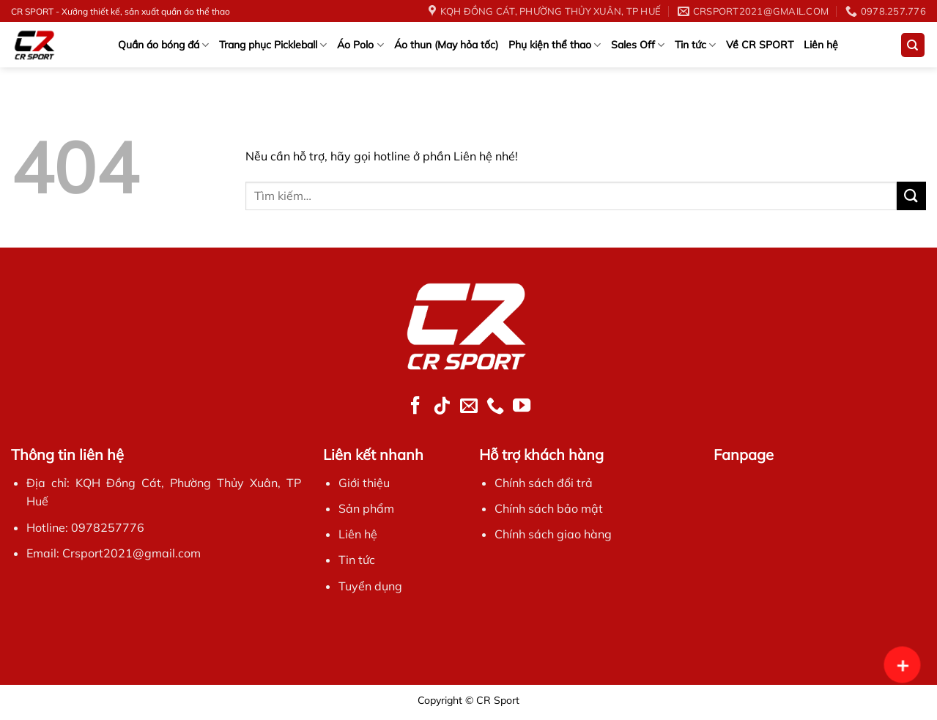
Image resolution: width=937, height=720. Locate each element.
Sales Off (637, 45)
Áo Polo (360, 45)
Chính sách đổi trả (544, 482)
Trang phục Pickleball (273, 45)
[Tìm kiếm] (913, 45)
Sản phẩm (366, 508)
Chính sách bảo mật (549, 508)
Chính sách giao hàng (553, 534)
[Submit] (911, 196)
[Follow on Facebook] (415, 406)
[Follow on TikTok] (442, 406)
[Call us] (495, 406)
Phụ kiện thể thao (554, 45)
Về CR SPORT (759, 44)
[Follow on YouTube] (521, 406)
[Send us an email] (468, 406)
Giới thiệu (364, 482)
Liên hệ (821, 44)
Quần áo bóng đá (163, 45)
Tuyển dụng (370, 586)
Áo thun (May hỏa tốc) (446, 44)
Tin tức (695, 45)
